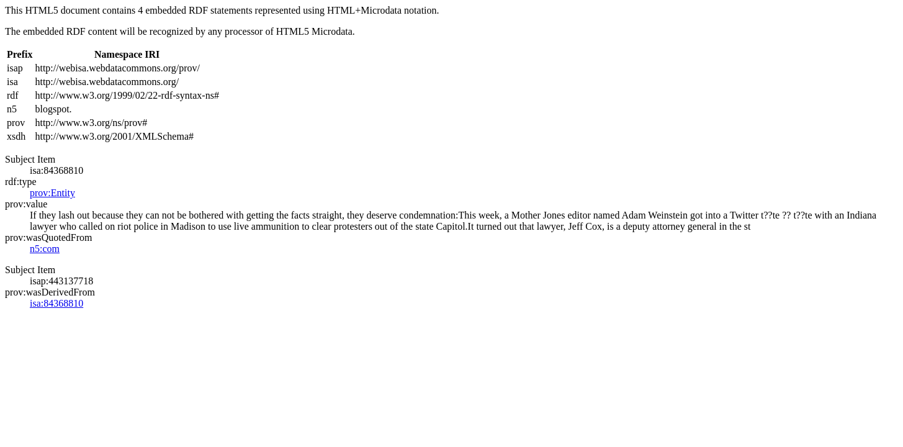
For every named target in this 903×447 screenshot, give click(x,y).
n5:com (45, 248)
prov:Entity (52, 192)
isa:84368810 (56, 303)
